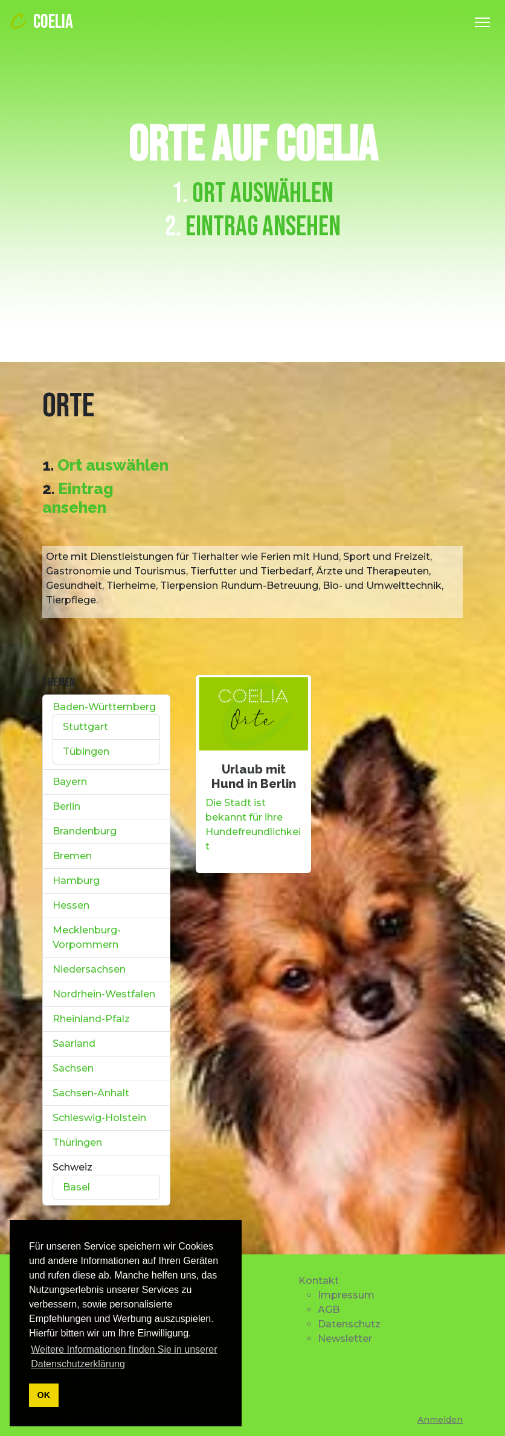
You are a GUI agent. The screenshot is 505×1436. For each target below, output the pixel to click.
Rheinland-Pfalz (91, 1019)
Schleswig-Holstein (99, 1117)
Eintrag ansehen (263, 227)
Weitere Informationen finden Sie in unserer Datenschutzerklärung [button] (124, 1356)
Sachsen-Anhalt (91, 1093)
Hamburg (76, 880)
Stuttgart (85, 726)
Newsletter (345, 1338)
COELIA (40, 22)
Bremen (72, 856)
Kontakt (318, 1280)
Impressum (346, 1295)
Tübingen (86, 751)
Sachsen (73, 1068)
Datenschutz (349, 1324)
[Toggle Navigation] (482, 22)
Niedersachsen (89, 969)
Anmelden (440, 1419)
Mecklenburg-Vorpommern (87, 937)
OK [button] (44, 1395)
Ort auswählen (262, 194)
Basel (76, 1187)
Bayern (70, 781)
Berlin (66, 806)
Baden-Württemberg (104, 707)
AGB (328, 1309)
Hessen (71, 905)
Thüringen (77, 1142)
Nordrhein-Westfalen (104, 994)
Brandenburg (85, 831)
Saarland (74, 1043)
